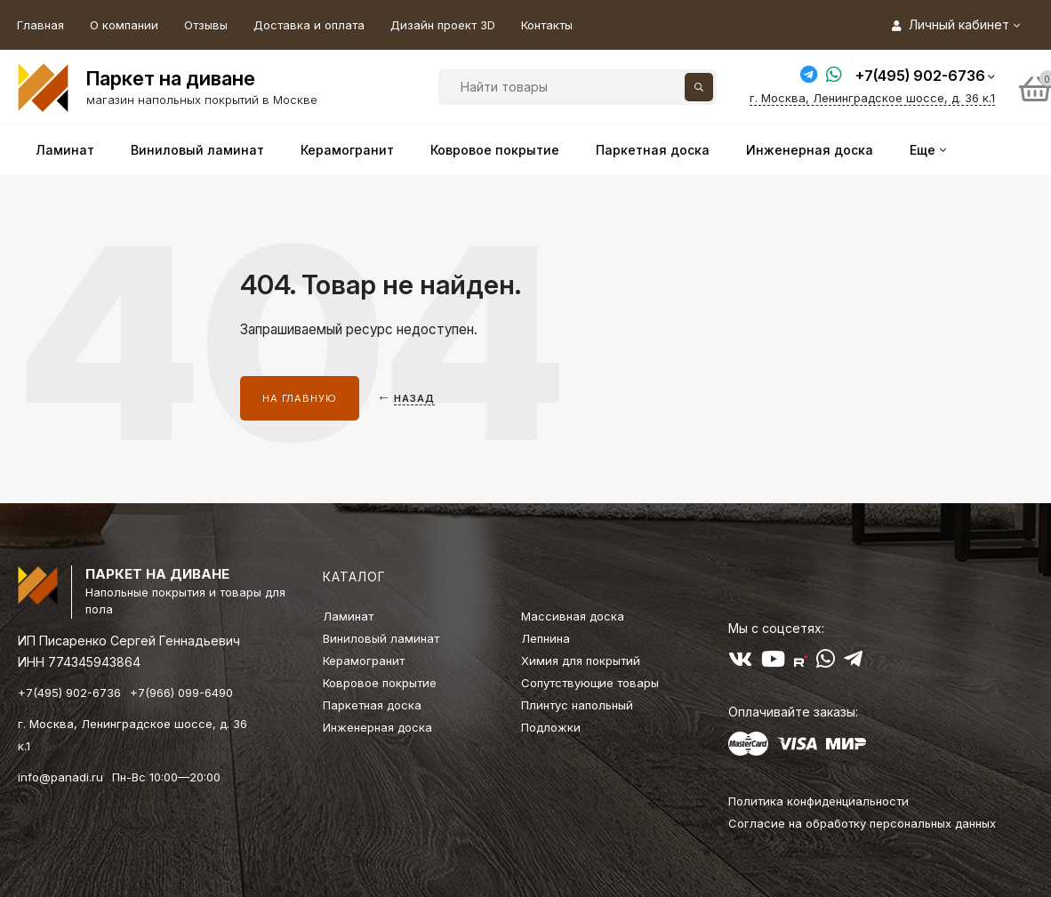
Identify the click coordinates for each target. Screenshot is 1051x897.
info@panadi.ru (60, 777)
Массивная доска (572, 616)
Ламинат (348, 616)
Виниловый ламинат (381, 638)
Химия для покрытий (580, 660)
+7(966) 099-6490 (181, 692)
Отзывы (206, 25)
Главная (40, 25)
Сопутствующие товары (590, 683)
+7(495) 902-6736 (920, 75)
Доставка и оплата (309, 25)
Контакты (547, 25)
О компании (124, 25)
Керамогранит (364, 660)
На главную (299, 398)
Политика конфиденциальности (818, 801)
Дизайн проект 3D (442, 25)
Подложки (551, 727)
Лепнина (545, 638)
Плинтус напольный (577, 705)
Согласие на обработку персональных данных (862, 823)
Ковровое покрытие (380, 683)
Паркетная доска (372, 705)
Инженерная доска (377, 727)
